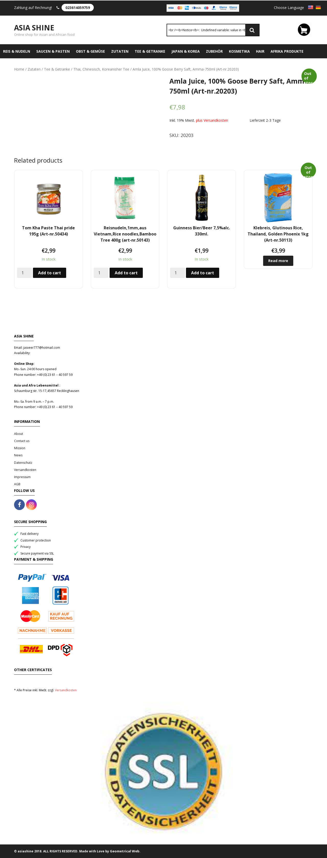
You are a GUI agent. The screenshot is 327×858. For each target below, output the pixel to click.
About (18, 434)
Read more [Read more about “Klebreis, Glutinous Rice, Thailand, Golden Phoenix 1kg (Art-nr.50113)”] (278, 260)
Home (19, 69)
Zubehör (214, 51)
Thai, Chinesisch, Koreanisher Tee (101, 69)
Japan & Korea (185, 51)
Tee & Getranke (150, 51)
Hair (260, 51)
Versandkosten (25, 470)
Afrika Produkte (287, 51)
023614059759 (77, 7)
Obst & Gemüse (90, 51)
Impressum (22, 477)
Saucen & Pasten (53, 51)
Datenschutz (23, 462)
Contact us (21, 441)
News (18, 455)
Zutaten (120, 51)
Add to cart (49, 273)
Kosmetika (239, 51)
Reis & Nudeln (16, 51)
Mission (19, 448)
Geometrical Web (124, 851)
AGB (17, 484)
